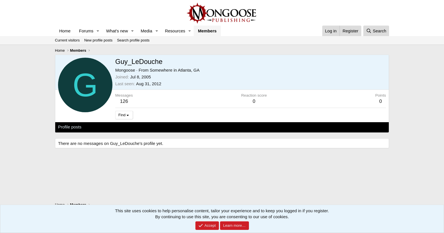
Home (65, 30)
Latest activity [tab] (100, 126)
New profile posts (98, 40)
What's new (117, 30)
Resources (175, 30)
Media (146, 30)
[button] (98, 31)
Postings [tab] (126, 126)
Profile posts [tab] (70, 126)
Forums (86, 30)
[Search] (376, 31)
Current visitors (67, 40)
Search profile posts (133, 40)
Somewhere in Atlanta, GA (175, 70)
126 (124, 101)
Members (207, 30)
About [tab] (145, 126)
